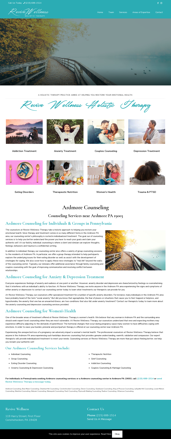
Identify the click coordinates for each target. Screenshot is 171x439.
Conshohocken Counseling (70, 389)
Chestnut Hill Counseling (49, 389)
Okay (117, 434)
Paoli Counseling (70, 391)
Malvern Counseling (38, 391)
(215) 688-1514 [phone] (33, 2)
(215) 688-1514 (145, 378)
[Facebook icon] (158, 3)
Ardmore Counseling (13, 389)
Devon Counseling (88, 389)
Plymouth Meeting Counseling (89, 391)
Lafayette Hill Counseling (143, 389)
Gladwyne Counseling (104, 389)
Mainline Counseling (22, 391)
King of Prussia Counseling (123, 389)
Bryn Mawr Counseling (30, 389)
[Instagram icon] (161, 3)
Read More (106, 434)
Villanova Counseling (125, 391)
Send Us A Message (99, 419)
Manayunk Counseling (55, 391)
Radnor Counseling (109, 391)
